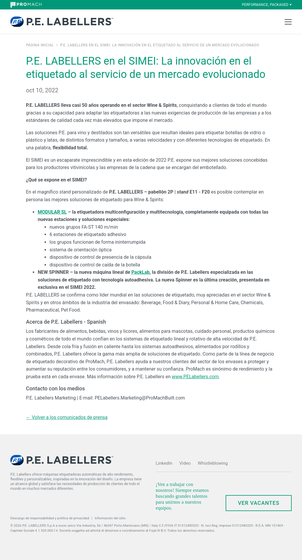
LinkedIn (164, 463)
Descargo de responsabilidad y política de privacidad (49, 518)
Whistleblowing (213, 463)
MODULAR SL (52, 212)
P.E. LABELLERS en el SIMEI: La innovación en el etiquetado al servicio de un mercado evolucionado (159, 45)
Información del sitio (110, 518)
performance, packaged (267, 5)
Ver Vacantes (259, 503)
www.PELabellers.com (195, 376)
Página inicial (40, 45)
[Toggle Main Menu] (288, 21)
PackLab (140, 272)
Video (185, 463)
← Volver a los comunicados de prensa (67, 417)
